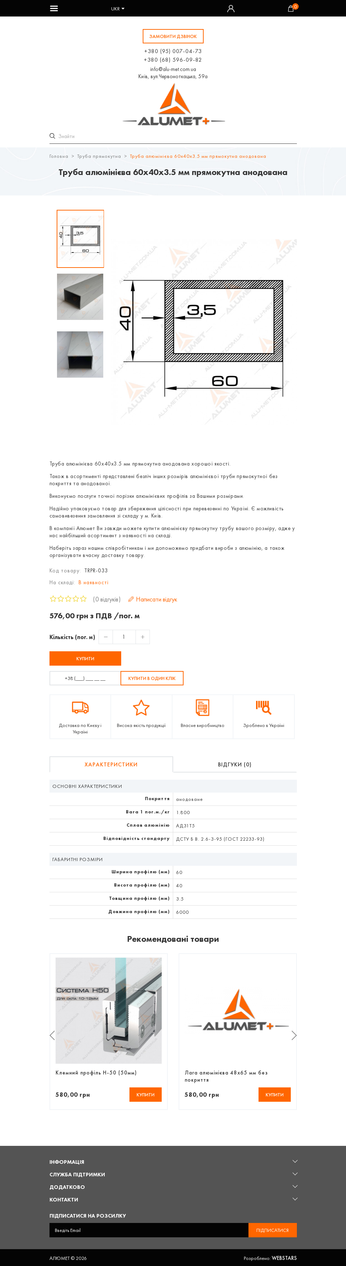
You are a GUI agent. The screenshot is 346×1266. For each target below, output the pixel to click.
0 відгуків (106, 598)
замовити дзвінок (173, 36)
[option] (80, 238)
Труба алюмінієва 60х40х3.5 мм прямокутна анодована (198, 155)
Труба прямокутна (99, 155)
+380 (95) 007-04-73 (173, 51)
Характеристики (111, 763)
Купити (85, 657)
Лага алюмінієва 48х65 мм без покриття (226, 1075)
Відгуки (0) (235, 763)
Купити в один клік (152, 677)
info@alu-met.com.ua (173, 69)
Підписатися (272, 1229)
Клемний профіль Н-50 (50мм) (96, 1071)
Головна (58, 155)
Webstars (284, 1257)
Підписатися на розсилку (87, 1214)
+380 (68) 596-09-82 (173, 59)
